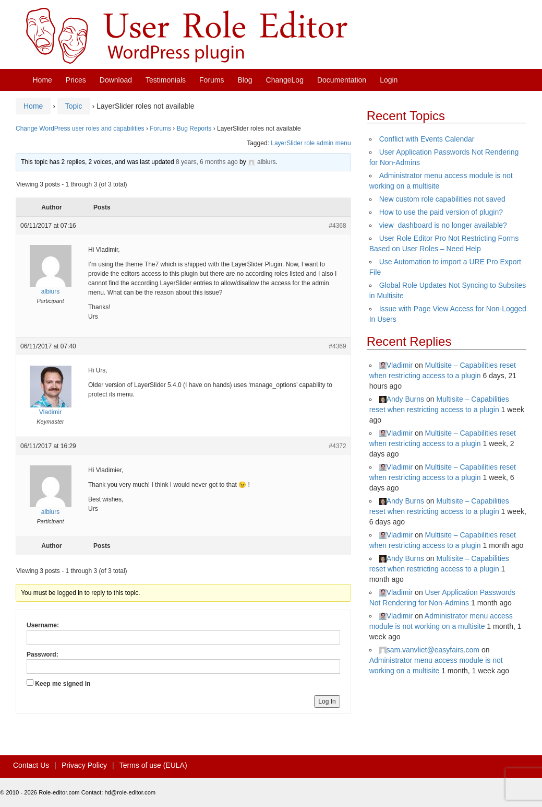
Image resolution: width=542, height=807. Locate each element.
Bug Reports (194, 128)
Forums (211, 80)
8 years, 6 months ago (207, 162)
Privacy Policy (84, 765)
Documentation (341, 80)
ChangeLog (285, 80)
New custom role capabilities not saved (442, 199)
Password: (42, 654)
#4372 (337, 446)
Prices (76, 80)
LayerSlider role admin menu (311, 143)
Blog (245, 80)
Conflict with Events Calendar (427, 139)
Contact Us (31, 765)
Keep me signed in (62, 683)
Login (389, 80)
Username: (43, 625)
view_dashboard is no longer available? (443, 225)
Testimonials (166, 80)
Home (42, 80)
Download (116, 80)
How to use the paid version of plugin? (441, 212)
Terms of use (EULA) (153, 765)
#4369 (337, 346)
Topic (73, 106)
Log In (326, 701)
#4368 (337, 225)
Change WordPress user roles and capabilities (80, 128)
